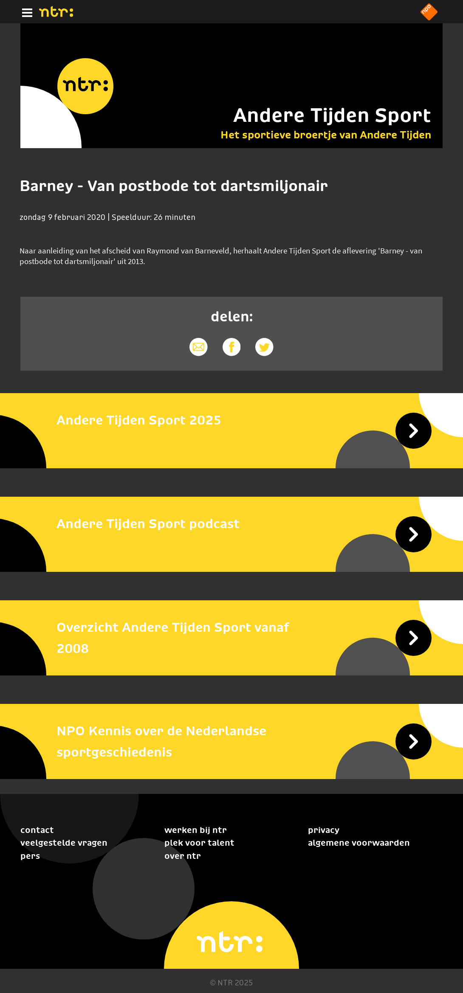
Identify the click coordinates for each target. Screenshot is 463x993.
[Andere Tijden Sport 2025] (231, 420)
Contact (37, 829)
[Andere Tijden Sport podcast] (231, 524)
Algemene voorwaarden (359, 842)
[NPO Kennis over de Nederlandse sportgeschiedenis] (231, 741)
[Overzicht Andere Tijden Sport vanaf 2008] (231, 638)
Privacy (323, 829)
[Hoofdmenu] (25, 11)
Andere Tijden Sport (332, 115)
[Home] (56, 14)
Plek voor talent (199, 842)
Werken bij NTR (195, 829)
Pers (30, 855)
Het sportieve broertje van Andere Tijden (325, 134)
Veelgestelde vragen (63, 842)
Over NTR (182, 855)
